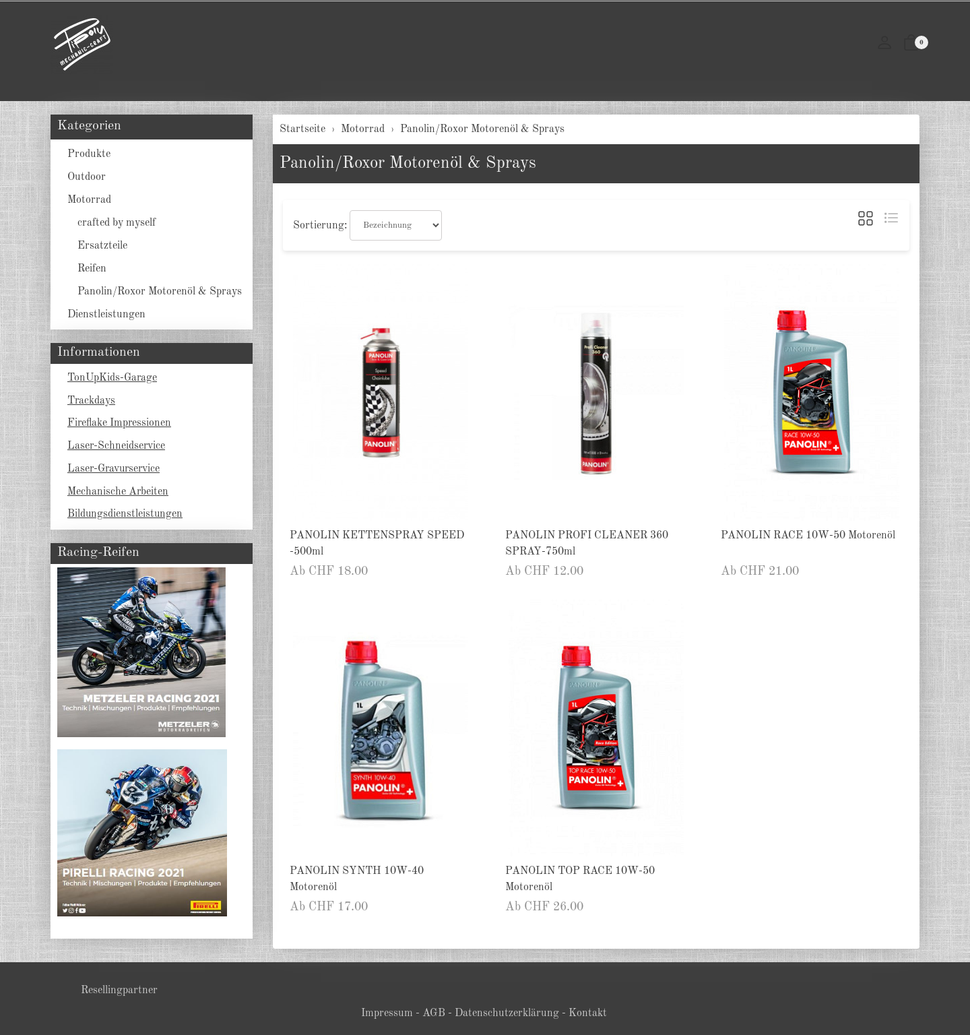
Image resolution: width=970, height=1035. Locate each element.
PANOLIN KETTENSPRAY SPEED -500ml (377, 543)
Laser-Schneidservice (116, 447)
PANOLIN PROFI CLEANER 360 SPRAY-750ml (586, 543)
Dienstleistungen (106, 314)
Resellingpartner (119, 990)
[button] (911, 44)
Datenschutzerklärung (507, 1013)
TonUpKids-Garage (112, 378)
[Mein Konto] (884, 44)
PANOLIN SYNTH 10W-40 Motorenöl (357, 879)
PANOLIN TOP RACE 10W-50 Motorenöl (580, 879)
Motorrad (89, 200)
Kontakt (588, 1013)
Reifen (91, 268)
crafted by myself (116, 223)
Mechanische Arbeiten (118, 493)
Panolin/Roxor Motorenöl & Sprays (408, 163)
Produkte (88, 154)
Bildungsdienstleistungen (125, 516)
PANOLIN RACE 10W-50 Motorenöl (808, 535)
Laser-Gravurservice (115, 470)
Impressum (387, 1013)
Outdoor (86, 177)
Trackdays (91, 401)
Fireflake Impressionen (119, 424)
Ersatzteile (102, 246)
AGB (433, 1013)
